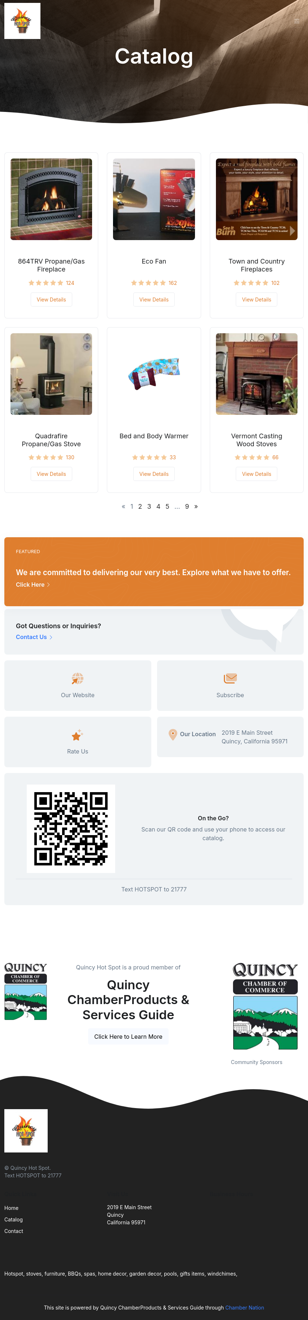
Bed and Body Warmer (154, 436)
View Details (51, 299)
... (177, 506)
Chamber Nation (244, 1307)
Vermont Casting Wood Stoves (256, 440)
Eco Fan (154, 261)
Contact (13, 1231)
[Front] (23, 21)
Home (11, 1208)
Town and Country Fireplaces (257, 265)
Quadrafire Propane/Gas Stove (51, 440)
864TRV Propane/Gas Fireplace (51, 265)
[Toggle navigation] (297, 21)
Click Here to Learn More (128, 1036)
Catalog (13, 1219)
